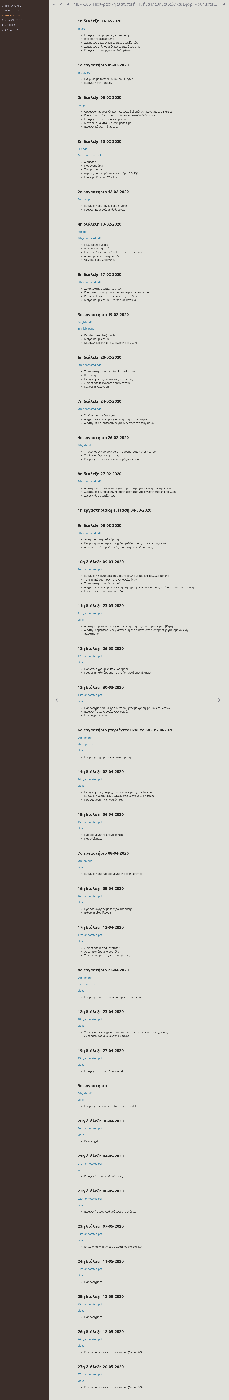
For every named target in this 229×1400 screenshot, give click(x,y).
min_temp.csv (86, 984)
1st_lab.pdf (84, 72)
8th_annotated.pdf (89, 481)
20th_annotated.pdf (90, 1128)
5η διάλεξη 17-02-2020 (99, 274)
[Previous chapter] (56, 700)
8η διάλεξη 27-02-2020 (99, 473)
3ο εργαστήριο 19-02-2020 (103, 314)
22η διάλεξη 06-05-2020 (101, 1191)
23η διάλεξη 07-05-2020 (101, 1226)
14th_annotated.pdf (90, 779)
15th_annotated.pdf (90, 822)
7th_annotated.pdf (89, 409)
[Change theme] (60, 4)
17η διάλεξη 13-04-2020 (101, 927)
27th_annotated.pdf (90, 1374)
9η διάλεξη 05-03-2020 (99, 525)
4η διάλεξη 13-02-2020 (99, 224)
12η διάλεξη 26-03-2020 (101, 648)
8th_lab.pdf (85, 977)
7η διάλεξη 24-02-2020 (99, 401)
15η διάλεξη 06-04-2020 (101, 814)
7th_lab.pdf (85, 861)
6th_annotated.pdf (89, 365)
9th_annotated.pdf (89, 533)
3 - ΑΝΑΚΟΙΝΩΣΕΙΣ (12, 20)
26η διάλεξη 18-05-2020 (101, 1331)
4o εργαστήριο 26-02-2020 (103, 437)
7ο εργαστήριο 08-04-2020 (103, 853)
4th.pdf (82, 232)
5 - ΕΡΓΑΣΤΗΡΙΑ (10, 29)
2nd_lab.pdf (85, 199)
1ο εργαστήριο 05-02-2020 (103, 64)
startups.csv (85, 744)
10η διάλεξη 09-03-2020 (101, 561)
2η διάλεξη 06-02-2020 (99, 97)
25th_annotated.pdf (90, 1304)
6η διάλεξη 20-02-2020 (99, 357)
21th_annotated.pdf (90, 1163)
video (81, 620)
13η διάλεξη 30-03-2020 (101, 687)
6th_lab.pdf (85, 737)
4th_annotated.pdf (89, 238)
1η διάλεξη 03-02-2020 (99, 21)
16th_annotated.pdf (90, 896)
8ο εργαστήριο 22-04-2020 (103, 970)
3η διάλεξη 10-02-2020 (99, 141)
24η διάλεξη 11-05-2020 (101, 1261)
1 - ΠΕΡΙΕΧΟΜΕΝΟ (11, 10)
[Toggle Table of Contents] (53, 4)
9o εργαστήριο (92, 1085)
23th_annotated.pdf (90, 1234)
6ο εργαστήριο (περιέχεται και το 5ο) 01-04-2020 (126, 730)
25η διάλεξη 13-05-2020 (101, 1296)
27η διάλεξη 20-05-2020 (101, 1366)
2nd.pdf (82, 105)
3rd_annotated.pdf (89, 155)
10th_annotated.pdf (90, 569)
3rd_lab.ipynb (86, 328)
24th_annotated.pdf (90, 1269)
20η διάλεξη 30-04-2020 (101, 1120)
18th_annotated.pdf (90, 1019)
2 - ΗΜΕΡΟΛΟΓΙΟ (11, 15)
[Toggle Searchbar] (68, 4)
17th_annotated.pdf (90, 935)
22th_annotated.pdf (90, 1198)
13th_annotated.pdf (90, 695)
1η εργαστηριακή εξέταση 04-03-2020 (114, 510)
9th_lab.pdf (85, 1093)
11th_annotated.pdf (90, 613)
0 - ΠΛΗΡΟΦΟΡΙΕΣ (11, 5)
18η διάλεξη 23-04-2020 (101, 1011)
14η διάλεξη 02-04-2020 (101, 771)
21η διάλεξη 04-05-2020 (101, 1156)
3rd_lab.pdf (85, 322)
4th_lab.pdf (85, 445)
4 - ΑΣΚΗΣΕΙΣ (9, 25)
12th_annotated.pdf (90, 656)
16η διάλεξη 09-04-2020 (101, 888)
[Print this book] (224, 4)
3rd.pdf (82, 149)
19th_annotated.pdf (90, 1058)
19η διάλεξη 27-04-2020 (101, 1050)
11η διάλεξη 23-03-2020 (101, 605)
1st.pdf (82, 28)
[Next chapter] (219, 700)
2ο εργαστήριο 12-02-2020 (103, 191)
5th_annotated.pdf (89, 282)
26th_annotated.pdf (90, 1339)
